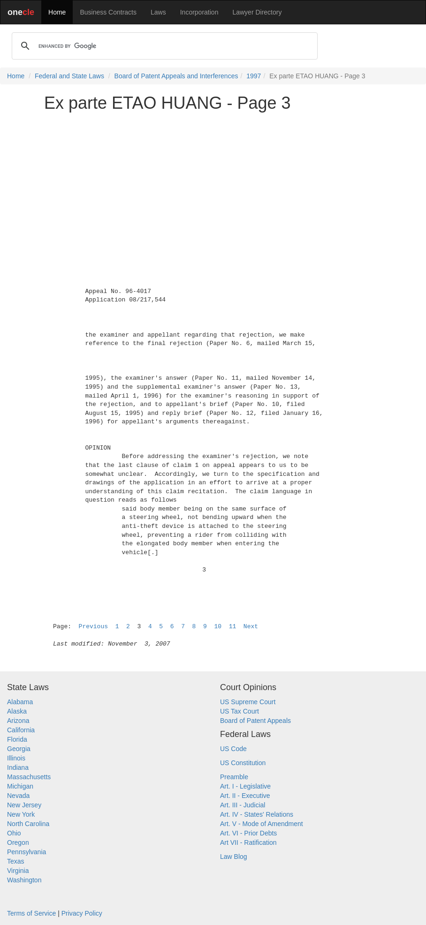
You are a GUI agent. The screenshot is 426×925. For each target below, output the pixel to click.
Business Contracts (108, 12)
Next (250, 626)
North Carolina (28, 823)
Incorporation (199, 12)
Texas (15, 861)
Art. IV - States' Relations (256, 814)
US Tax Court (239, 711)
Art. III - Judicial (242, 805)
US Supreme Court (247, 702)
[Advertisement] (213, 184)
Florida (17, 739)
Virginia (18, 870)
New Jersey (24, 805)
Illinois (16, 758)
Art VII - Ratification (248, 842)
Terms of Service (31, 913)
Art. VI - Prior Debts (248, 833)
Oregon (18, 842)
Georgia (18, 748)
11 (232, 626)
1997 (253, 76)
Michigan (20, 786)
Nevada (18, 795)
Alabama (20, 702)
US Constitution (243, 763)
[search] (163, 46)
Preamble (234, 777)
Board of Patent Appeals (255, 720)
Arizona (18, 720)
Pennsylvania (26, 852)
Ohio (14, 833)
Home (57, 12)
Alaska (17, 711)
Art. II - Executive (245, 795)
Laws (158, 12)
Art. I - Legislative (245, 786)
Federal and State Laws (69, 76)
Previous (93, 626)
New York (21, 814)
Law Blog (233, 856)
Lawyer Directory (256, 12)
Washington (24, 880)
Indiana (18, 767)
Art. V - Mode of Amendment (261, 823)
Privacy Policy (81, 913)
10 (217, 626)
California (21, 730)
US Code (233, 748)
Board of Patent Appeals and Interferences (176, 76)
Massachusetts (29, 777)
